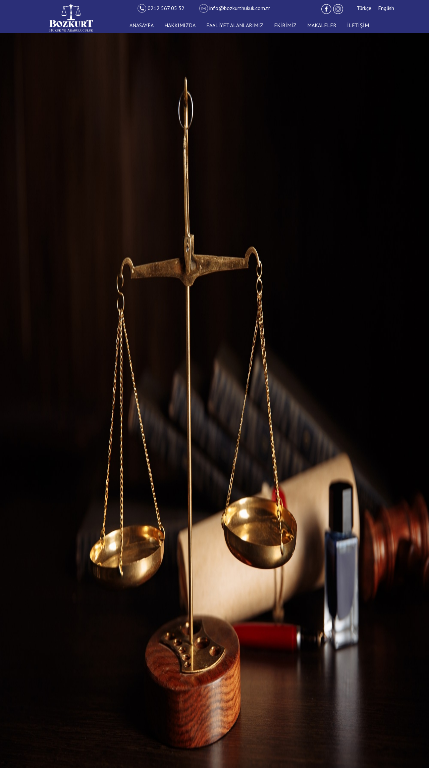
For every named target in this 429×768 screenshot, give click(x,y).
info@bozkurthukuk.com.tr (234, 8)
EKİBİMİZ (285, 25)
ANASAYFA (141, 25)
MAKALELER (321, 25)
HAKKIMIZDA (180, 25)
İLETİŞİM (358, 25)
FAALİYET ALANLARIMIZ (234, 25)
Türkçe (364, 8)
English (386, 8)
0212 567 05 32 (162, 8)
